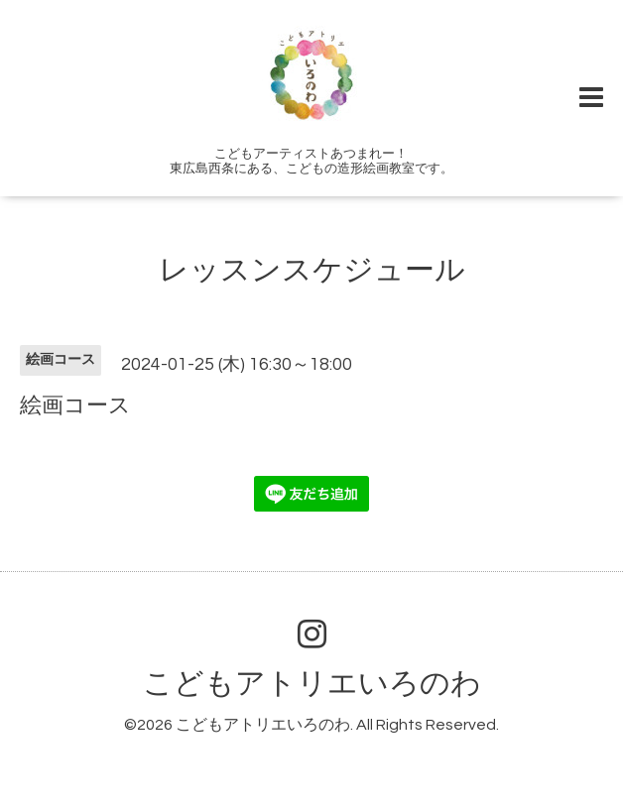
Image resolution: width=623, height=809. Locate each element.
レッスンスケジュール (312, 270)
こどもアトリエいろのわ (312, 683)
